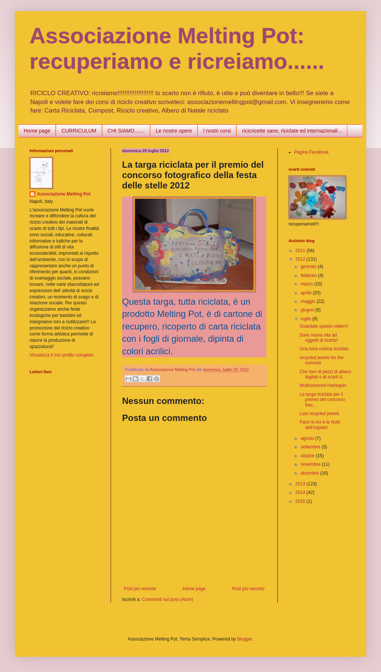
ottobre (308, 455)
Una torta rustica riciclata (324, 348)
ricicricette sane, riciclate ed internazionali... (292, 131)
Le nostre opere (174, 131)
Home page (37, 131)
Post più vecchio (248, 588)
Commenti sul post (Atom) (167, 599)
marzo (307, 284)
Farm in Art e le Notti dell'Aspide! (320, 424)
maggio (309, 301)
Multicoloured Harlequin (323, 385)
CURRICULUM (78, 131)
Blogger (244, 639)
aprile (307, 292)
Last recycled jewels (319, 413)
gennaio (309, 266)
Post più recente (140, 588)
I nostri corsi (217, 131)
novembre (311, 464)
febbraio (309, 275)
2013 (301, 484)
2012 (301, 259)
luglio (306, 318)
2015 (301, 501)
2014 (301, 492)
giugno (308, 309)
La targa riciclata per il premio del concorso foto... (322, 400)
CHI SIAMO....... (126, 131)
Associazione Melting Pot (64, 194)
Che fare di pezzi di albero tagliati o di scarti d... (325, 374)
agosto (308, 438)
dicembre (310, 473)
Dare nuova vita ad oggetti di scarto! (319, 337)
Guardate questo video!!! (324, 326)
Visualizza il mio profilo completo (62, 355)
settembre (311, 446)
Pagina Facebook (311, 152)
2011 (301, 250)
